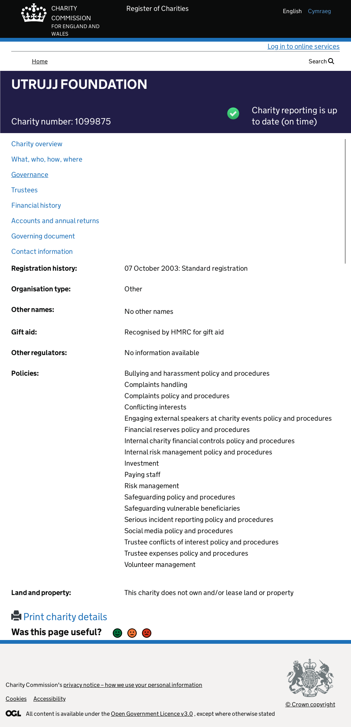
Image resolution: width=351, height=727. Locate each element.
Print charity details (59, 616)
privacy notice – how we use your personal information (132, 684)
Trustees (24, 190)
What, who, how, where (46, 159)
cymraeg (319, 11)
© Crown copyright (310, 704)
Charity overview (37, 143)
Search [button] (321, 61)
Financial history (36, 205)
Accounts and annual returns (55, 220)
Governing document (43, 236)
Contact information (42, 251)
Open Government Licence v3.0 (152, 713)
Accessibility (49, 698)
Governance (29, 174)
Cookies (16, 698)
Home (40, 61)
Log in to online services (303, 46)
